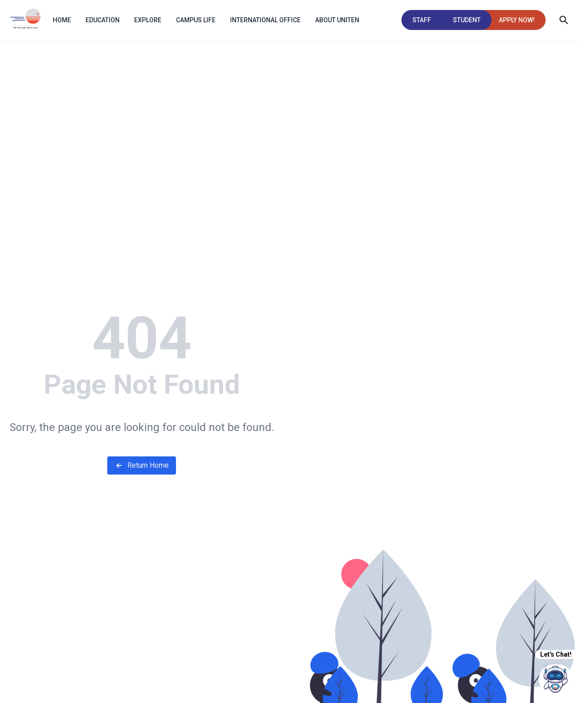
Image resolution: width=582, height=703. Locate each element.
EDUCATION (102, 20)
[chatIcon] (556, 679)
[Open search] (564, 20)
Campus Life (196, 20)
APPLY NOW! (517, 20)
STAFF (421, 20)
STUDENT (467, 20)
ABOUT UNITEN (337, 20)
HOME (62, 20)
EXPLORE (147, 20)
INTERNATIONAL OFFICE (265, 20)
